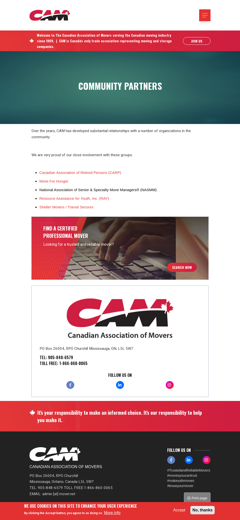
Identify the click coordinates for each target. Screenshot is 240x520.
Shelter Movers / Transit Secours (66, 207)
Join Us (196, 41)
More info (112, 513)
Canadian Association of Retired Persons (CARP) (80, 172)
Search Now (182, 267)
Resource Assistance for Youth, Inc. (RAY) (74, 198)
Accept (179, 510)
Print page (197, 498)
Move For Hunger (53, 181)
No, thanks (203, 510)
